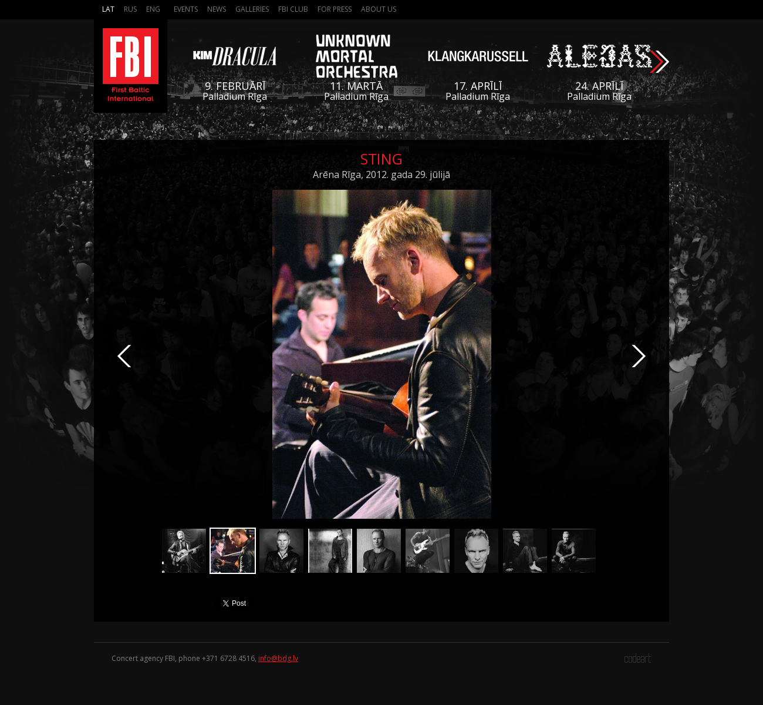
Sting (381, 159)
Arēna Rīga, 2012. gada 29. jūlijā (381, 174)
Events (186, 9)
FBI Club (293, 9)
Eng (153, 9)
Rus (130, 9)
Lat (108, 9)
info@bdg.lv (278, 658)
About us (378, 9)
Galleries (252, 9)
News (216, 9)
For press (335, 9)
